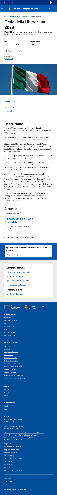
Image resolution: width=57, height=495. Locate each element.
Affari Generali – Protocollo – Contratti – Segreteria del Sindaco (24, 433)
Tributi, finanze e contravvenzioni (14, 378)
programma (36, 137)
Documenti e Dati (9, 335)
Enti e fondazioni (9, 326)
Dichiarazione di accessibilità (13, 470)
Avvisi (6, 395)
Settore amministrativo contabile (20, 220)
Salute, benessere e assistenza (13, 375)
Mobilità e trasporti (10, 373)
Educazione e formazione (12, 364)
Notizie (6, 389)
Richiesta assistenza (10, 452)
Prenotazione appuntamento (13, 447)
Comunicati (7, 392)
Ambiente (7, 349)
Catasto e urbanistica (10, 358)
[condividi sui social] (9, 50)
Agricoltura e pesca (10, 346)
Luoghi (6, 406)
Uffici (5, 323)
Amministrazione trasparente (13, 458)
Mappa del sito (22, 490)
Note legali (7, 467)
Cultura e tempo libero (11, 361)
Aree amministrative (10, 320)
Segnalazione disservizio (11, 450)
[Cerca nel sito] (50, 8)
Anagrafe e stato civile (11, 352)
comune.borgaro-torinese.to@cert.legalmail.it (22, 437)
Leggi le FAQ (8, 444)
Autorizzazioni (8, 355)
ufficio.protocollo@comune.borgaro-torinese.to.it (23, 435)
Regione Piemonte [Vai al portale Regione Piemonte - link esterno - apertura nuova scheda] (9, 2)
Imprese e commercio (11, 370)
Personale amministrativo (12, 332)
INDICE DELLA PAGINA (28, 102)
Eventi (6, 409)
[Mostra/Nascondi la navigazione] (2, 8)
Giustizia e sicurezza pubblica (13, 367)
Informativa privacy (10, 464)
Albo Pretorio (8, 461)
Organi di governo (9, 317)
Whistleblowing (9, 455)
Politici (6, 329)
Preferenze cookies (10, 490)
